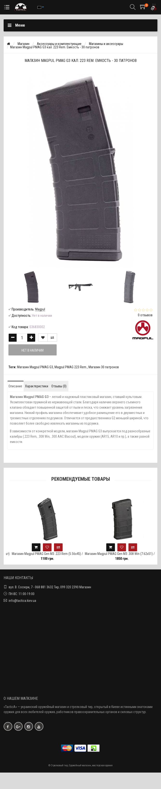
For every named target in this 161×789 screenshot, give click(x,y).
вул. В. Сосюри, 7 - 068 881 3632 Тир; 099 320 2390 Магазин (50, 587)
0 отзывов (145, 315)
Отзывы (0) (59, 386)
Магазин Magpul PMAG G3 (35, 367)
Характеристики (36, 386)
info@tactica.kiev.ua (22, 601)
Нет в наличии (32, 350)
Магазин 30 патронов (103, 367)
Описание (15, 386)
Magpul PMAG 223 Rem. (70, 367)
